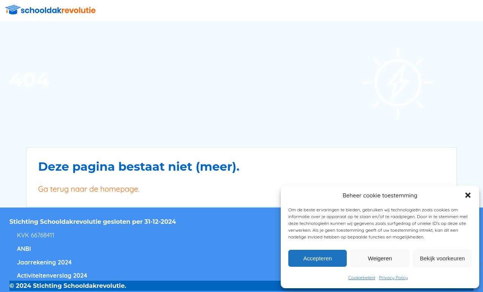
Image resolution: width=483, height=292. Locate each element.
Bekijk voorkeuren (442, 258)
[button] (468, 195)
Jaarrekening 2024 (44, 262)
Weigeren (380, 258)
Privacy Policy (393, 277)
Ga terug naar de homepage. (89, 189)
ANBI (24, 248)
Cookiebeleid (361, 277)
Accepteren (317, 258)
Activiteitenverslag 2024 (52, 275)
